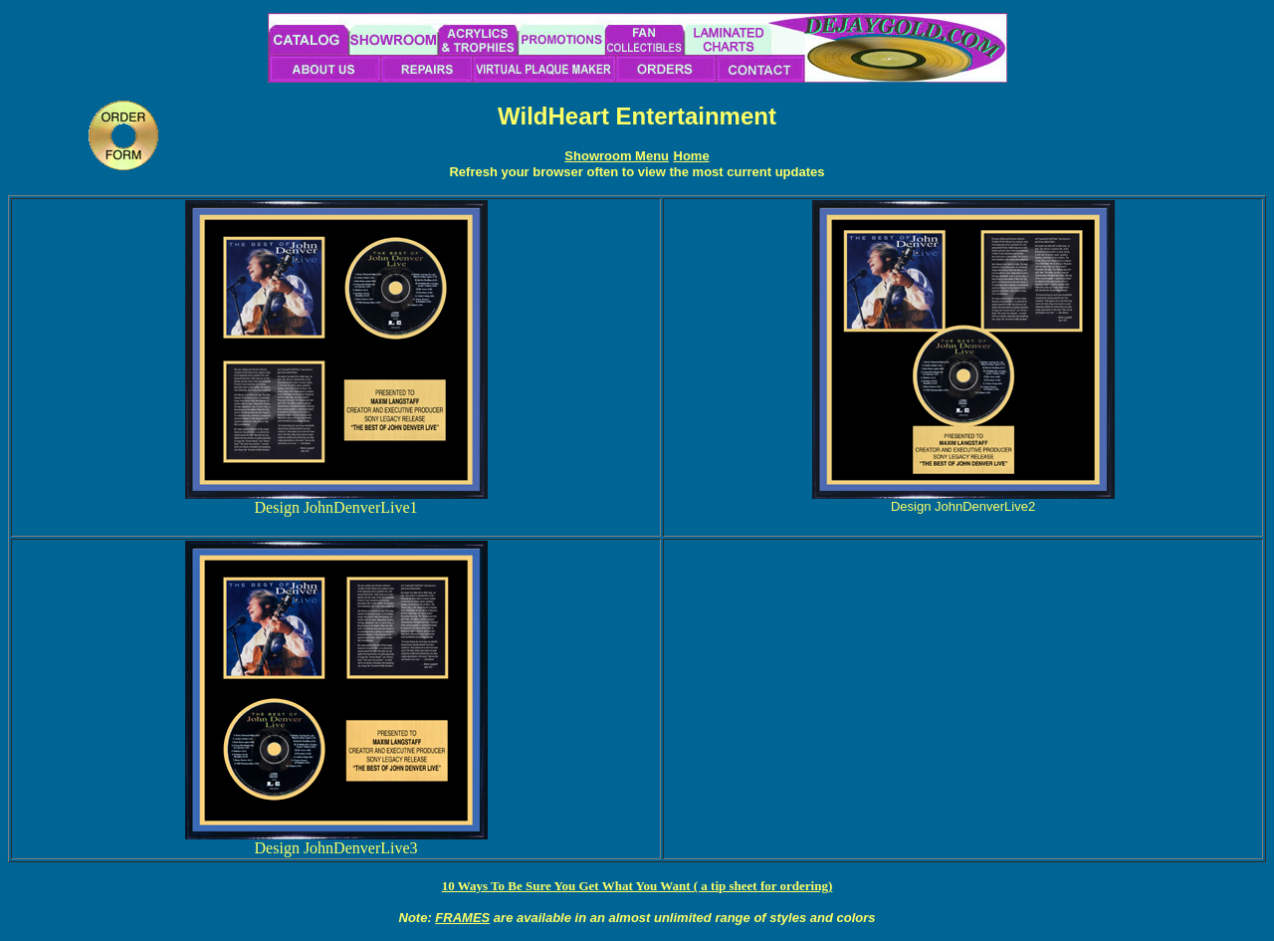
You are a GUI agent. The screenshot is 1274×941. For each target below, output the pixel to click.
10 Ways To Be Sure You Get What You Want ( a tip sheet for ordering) (637, 885)
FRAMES (462, 917)
